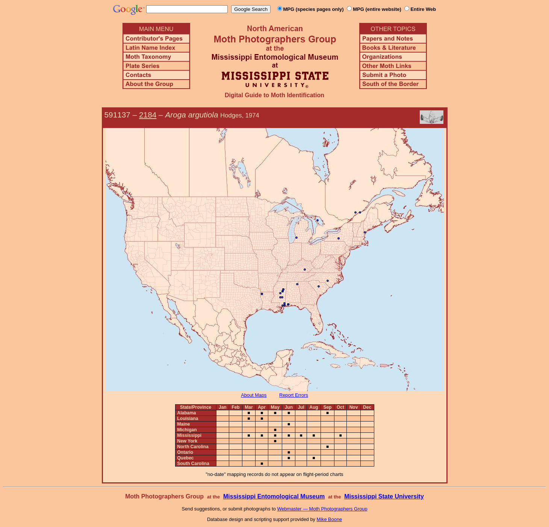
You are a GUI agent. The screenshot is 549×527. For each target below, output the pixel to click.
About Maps (253, 395)
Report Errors (293, 395)
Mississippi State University (384, 496)
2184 (147, 114)
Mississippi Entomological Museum (274, 496)
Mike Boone (329, 519)
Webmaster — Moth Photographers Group (322, 509)
